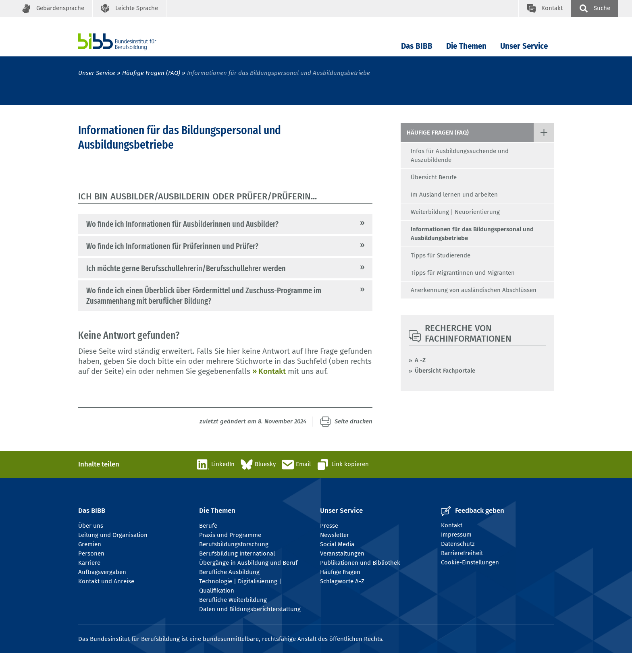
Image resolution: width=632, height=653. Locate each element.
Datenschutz (458, 543)
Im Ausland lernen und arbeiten (454, 194)
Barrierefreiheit (462, 553)
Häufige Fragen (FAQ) (151, 73)
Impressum (456, 534)
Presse (329, 525)
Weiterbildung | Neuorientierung (455, 212)
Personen (91, 553)
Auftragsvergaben (102, 572)
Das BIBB (416, 46)
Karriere (89, 562)
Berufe (208, 525)
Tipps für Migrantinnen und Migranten (463, 272)
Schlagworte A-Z (342, 581)
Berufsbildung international (237, 553)
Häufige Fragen (340, 572)
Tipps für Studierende (440, 255)
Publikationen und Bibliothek (360, 562)
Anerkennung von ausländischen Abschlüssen (473, 290)
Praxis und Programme (230, 535)
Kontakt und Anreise (106, 581)
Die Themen (466, 46)
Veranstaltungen (342, 553)
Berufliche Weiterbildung (233, 599)
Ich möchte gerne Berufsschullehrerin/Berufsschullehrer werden (186, 268)
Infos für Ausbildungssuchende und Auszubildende (460, 155)
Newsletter (334, 535)
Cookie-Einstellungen (470, 562)
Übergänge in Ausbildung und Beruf (248, 562)
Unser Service (524, 46)
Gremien (89, 544)
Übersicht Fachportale (445, 370)
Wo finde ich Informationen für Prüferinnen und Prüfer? (172, 246)
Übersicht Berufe (434, 177)
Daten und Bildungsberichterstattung (250, 609)
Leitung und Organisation (113, 535)
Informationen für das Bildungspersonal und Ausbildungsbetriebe (472, 234)
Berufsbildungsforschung (233, 544)
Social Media (337, 544)
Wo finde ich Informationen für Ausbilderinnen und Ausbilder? (182, 224)
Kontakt (272, 371)
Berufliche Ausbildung (229, 572)
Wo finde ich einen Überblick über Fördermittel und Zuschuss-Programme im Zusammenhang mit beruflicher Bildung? (203, 296)
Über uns (90, 525)
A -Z (420, 360)
